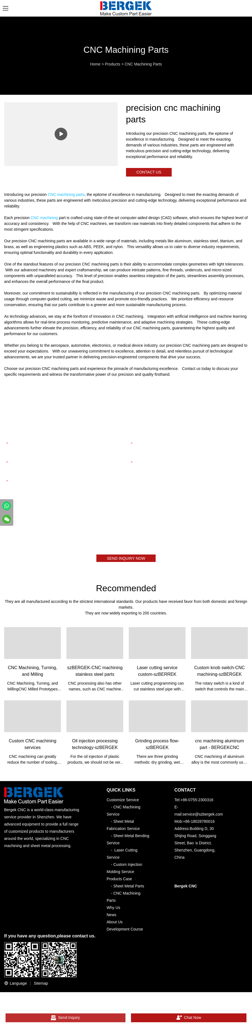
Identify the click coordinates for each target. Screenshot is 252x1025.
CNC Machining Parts (143, 64)
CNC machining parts (66, 195)
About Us (115, 924)
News (111, 916)
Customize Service (123, 802)
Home (95, 64)
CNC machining (44, 218)
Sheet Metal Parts (128, 888)
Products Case (119, 881)
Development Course (125, 931)
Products (112, 64)
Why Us (113, 909)
